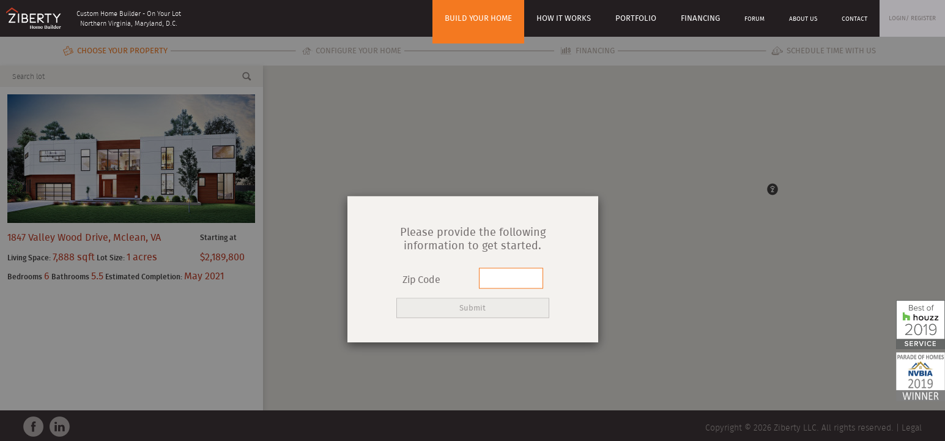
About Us (803, 19)
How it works (563, 19)
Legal (912, 428)
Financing (700, 19)
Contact (854, 19)
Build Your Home (478, 19)
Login (897, 18)
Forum (754, 19)
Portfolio (635, 19)
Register (923, 18)
